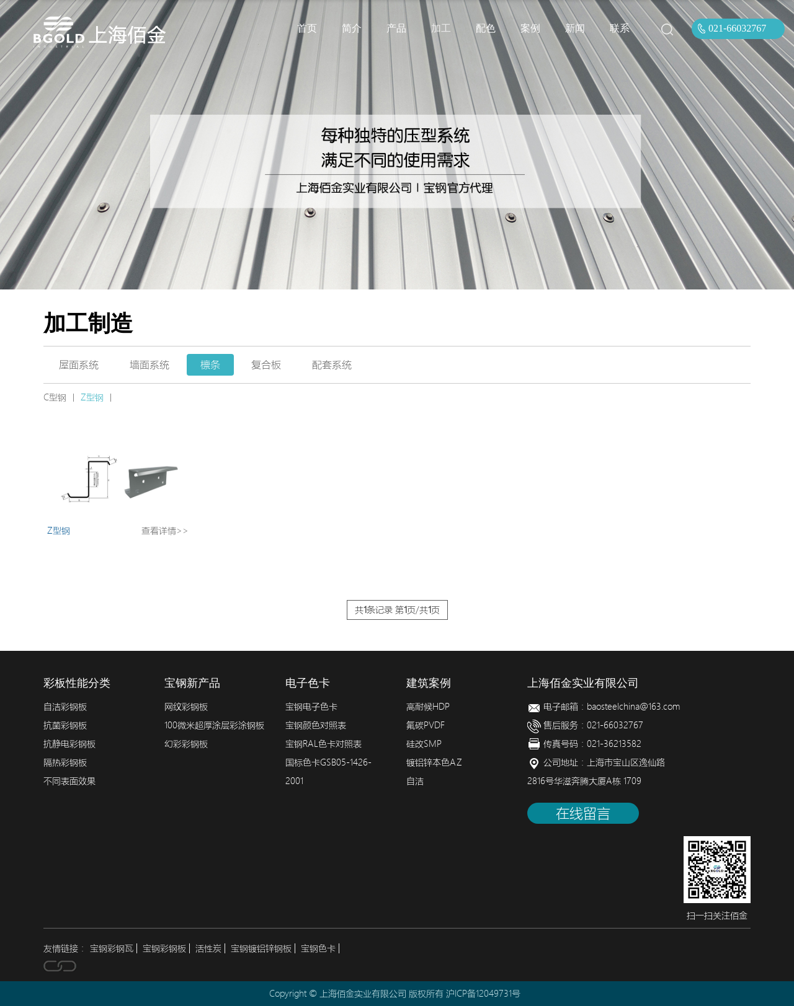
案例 (530, 28)
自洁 (415, 781)
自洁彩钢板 (65, 706)
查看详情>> (165, 530)
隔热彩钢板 (65, 762)
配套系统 (332, 364)
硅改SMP (424, 743)
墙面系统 (149, 364)
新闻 (575, 28)
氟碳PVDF (425, 725)
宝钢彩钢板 (164, 948)
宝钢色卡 (318, 948)
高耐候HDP (428, 706)
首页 (307, 28)
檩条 (210, 364)
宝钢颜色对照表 (315, 725)
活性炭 (208, 948)
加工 (441, 28)
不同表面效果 (69, 781)
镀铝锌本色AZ (434, 762)
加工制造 (88, 323)
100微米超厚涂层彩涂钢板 (214, 725)
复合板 (266, 364)
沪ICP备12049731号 (483, 993)
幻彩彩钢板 (186, 743)
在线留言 (583, 813)
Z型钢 (92, 397)
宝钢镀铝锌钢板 (261, 948)
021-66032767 (737, 28)
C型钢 (54, 397)
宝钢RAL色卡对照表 (323, 743)
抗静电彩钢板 (69, 743)
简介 (352, 28)
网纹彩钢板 (186, 706)
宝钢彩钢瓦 (111, 948)
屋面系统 (79, 364)
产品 (396, 28)
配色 (486, 28)
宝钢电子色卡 (311, 706)
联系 (620, 28)
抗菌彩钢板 (65, 725)
